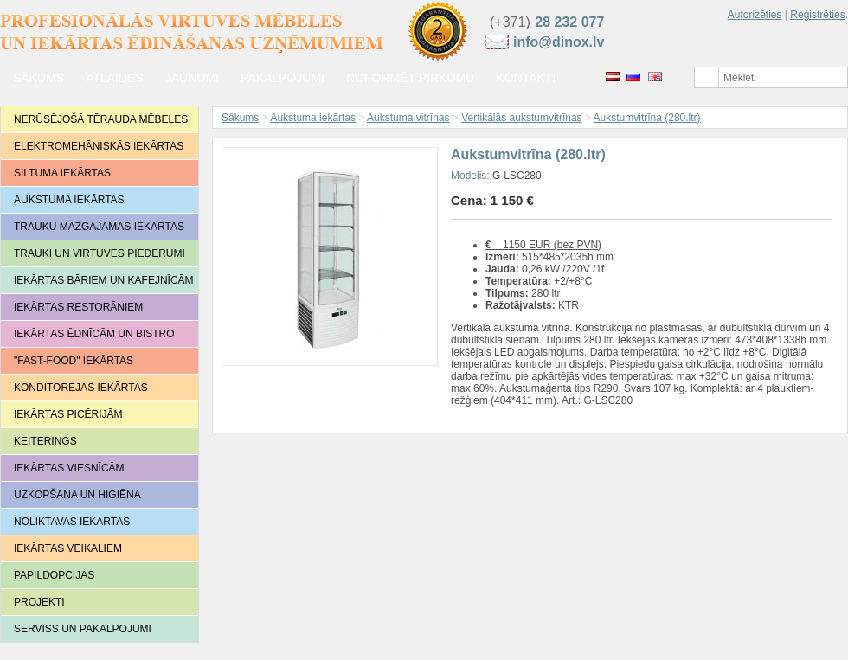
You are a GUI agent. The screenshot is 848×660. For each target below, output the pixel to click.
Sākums (38, 78)
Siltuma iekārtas (62, 173)
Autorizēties (755, 15)
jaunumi (192, 78)
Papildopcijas (54, 575)
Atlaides (115, 78)
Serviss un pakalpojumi (82, 629)
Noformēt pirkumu (410, 78)
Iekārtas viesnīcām (69, 468)
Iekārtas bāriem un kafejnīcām (104, 280)
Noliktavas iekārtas (72, 522)
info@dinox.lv (558, 42)
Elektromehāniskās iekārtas (98, 146)
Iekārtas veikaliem (68, 548)
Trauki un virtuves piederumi (99, 253)
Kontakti (526, 78)
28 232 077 (569, 22)
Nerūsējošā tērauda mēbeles (101, 119)
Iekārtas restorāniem (78, 307)
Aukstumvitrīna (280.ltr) (647, 118)
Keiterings (45, 441)
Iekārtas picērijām (68, 414)
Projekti (39, 602)
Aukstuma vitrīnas (408, 118)
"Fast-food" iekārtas (73, 361)
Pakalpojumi (282, 78)
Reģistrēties (817, 15)
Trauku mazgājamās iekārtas (99, 227)
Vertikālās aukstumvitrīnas (521, 118)
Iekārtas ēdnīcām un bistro (94, 334)
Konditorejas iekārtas (81, 387)
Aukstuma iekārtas (69, 200)
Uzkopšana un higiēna (77, 495)
